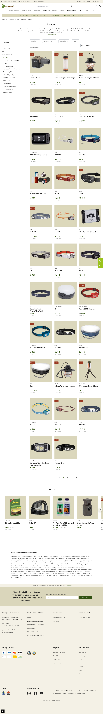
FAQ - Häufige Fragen (32, 631)
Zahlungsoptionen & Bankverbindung (36, 621)
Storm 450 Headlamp (86, 116)
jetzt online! (56, 621)
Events (80, 670)
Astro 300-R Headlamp (37, 347)
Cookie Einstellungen (68, 693)
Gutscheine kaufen (85, 613)
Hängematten (6, 80)
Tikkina (56, 193)
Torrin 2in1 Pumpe (36, 78)
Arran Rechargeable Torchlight (64, 78)
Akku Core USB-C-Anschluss (88, 232)
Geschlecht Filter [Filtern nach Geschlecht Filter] (49, 41)
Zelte (3, 51)
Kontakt (29, 617)
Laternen (7, 63)
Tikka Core (58, 270)
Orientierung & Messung (9, 86)
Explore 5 (57, 347)
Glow (31, 386)
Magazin (79, 1)
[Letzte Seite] (76, 477)
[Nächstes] (100, 510)
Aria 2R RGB (34, 116)
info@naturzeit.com (9, 632)
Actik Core (82, 155)
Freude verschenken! (84, 617)
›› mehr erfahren (51, 34)
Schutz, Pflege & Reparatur (10, 74)
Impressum (56, 690)
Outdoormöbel (7, 83)
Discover (82, 424)
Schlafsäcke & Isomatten (8, 48)
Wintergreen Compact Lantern (89, 386)
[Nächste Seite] (72, 477)
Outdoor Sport (56, 659)
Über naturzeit (95, 1)
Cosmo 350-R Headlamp (87, 309)
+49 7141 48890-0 (9, 630)
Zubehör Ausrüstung (7, 54)
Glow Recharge (84, 347)
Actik (81, 270)
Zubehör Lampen (9, 66)
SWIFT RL (57, 155)
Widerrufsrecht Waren (70, 690)
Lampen (5, 57)
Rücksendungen (31, 628)
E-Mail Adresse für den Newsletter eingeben (56, 594)
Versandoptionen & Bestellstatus (35, 624)
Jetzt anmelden (85, 597)
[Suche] (71, 6)
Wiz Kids (33, 424)
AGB (62, 690)
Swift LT (57, 232)
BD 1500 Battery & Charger (39, 155)
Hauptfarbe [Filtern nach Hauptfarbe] (64, 41)
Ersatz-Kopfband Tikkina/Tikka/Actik (36, 310)
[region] (51, 511)
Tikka (31, 270)
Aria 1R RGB (58, 116)
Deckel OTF (32, 523)
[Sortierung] (90, 45)
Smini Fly (57, 424)
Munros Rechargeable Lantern (89, 78)
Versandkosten (68, 585)
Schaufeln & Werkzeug (9, 77)
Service (81, 666)
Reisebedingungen (80, 693)
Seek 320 (33, 232)
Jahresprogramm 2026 (59, 617)
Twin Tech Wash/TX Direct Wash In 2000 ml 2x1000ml (63, 524)
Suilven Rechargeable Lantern (64, 386)
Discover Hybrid (59, 463)
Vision (80, 659)
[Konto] (96, 6)
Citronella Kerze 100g (12, 523)
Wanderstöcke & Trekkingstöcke (11, 69)
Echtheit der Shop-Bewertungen (35, 635)
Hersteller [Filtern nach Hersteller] (35, 41)
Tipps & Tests (56, 656)
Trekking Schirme (7, 92)
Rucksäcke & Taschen (7, 46)
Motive (80, 663)
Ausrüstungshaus (83, 656)
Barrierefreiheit (57, 693)
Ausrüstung (5, 42)
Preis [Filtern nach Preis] (75, 41)
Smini (81, 193)
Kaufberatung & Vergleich (59, 652)
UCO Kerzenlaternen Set (38, 193)
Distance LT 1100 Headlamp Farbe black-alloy (39, 464)
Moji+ (56, 309)
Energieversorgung (8, 89)
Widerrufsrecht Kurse (82, 690)
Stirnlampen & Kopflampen (12, 60)
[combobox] (53, 6)
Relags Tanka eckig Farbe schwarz (85, 524)
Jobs (80, 673)
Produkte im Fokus (58, 663)
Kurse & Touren (86, 1)
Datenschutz (93, 690)
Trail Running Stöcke (8, 72)
